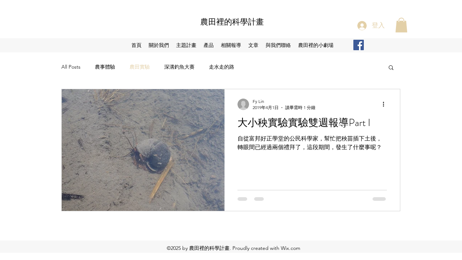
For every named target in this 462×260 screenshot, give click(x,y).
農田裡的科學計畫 (232, 21)
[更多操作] (386, 104)
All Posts (70, 67)
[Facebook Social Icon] (358, 45)
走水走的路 (221, 67)
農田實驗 (140, 67)
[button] (401, 25)
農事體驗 (105, 67)
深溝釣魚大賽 (179, 67)
